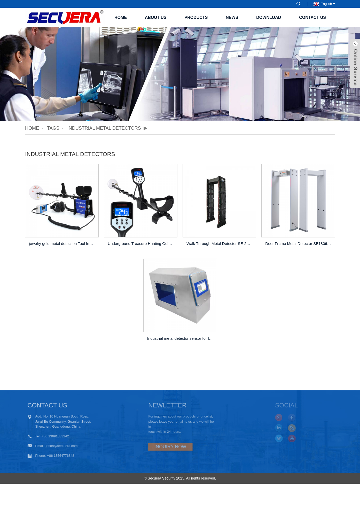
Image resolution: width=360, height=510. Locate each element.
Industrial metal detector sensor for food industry (180, 338)
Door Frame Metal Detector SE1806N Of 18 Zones (298, 243)
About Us (156, 17)
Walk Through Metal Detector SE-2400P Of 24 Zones (220, 243)
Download (268, 17)
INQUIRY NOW (157, 446)
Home (120, 17)
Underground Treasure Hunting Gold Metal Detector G (141, 243)
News (232, 17)
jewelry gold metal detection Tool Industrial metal (62, 243)
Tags (53, 128)
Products (196, 17)
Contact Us (312, 17)
